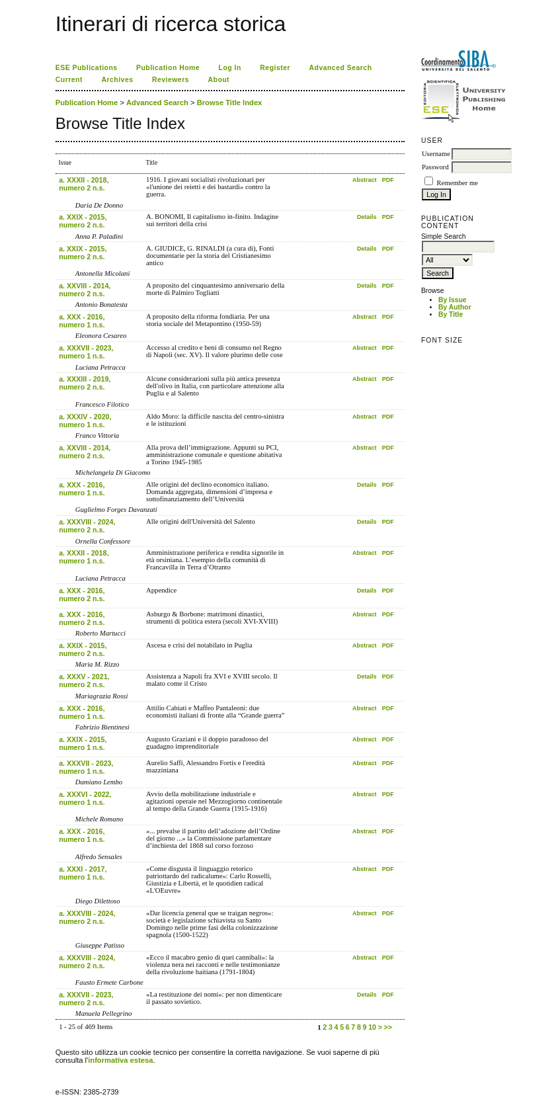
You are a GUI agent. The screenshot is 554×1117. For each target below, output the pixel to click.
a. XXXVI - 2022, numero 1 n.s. (85, 798)
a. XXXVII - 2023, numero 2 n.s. (86, 999)
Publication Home (168, 67)
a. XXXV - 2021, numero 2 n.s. (84, 680)
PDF (388, 180)
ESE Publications (87, 67)
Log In (230, 67)
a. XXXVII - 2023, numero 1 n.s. (86, 352)
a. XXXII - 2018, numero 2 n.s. (83, 184)
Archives (117, 79)
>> (388, 1027)
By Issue (452, 300)
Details (367, 217)
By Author (454, 307)
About (218, 79)
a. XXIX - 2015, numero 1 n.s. (82, 743)
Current (69, 79)
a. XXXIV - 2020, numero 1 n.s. (85, 421)
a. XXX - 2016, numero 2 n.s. (81, 594)
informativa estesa (120, 1060)
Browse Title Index (229, 102)
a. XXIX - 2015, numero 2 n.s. (82, 221)
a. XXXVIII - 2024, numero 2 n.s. (87, 526)
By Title (450, 314)
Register (275, 67)
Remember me (457, 182)
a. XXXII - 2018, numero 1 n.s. (83, 557)
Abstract (364, 180)
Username (436, 153)
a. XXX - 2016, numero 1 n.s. (81, 321)
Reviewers (170, 79)
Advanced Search (340, 67)
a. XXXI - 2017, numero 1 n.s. (82, 873)
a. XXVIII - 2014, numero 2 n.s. (84, 290)
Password (435, 167)
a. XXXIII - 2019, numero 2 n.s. (84, 383)
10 (372, 1027)
